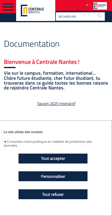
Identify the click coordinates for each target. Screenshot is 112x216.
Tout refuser (53, 194)
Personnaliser (53, 176)
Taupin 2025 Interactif (56, 103)
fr (87, 5)
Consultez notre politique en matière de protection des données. (48, 143)
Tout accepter (53, 158)
